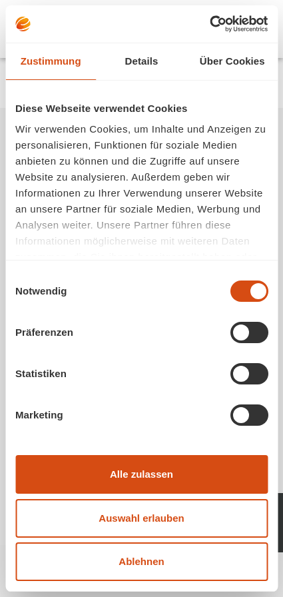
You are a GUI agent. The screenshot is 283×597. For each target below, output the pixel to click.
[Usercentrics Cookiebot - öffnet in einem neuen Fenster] (209, 24)
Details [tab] (141, 61)
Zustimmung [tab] (51, 61)
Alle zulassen (141, 474)
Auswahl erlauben (141, 518)
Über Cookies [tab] (232, 61)
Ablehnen (141, 561)
